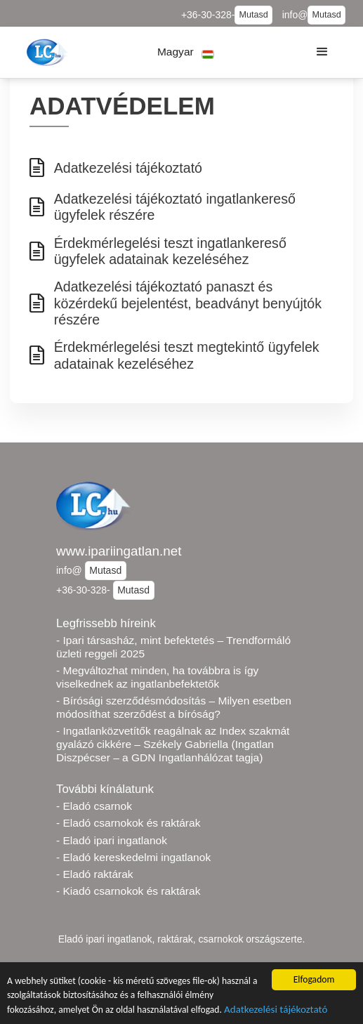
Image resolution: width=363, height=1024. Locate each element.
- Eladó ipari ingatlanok (111, 840)
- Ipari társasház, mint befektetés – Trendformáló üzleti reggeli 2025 (173, 646)
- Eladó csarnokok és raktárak (128, 823)
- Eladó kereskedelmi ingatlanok (133, 857)
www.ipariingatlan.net (119, 551)
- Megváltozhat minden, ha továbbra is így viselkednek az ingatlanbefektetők (157, 677)
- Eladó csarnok (94, 806)
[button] (185, 52)
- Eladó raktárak (94, 874)
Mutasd (253, 15)
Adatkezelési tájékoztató (275, 1010)
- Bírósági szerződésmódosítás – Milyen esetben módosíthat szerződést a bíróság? (173, 707)
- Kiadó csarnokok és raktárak (128, 891)
